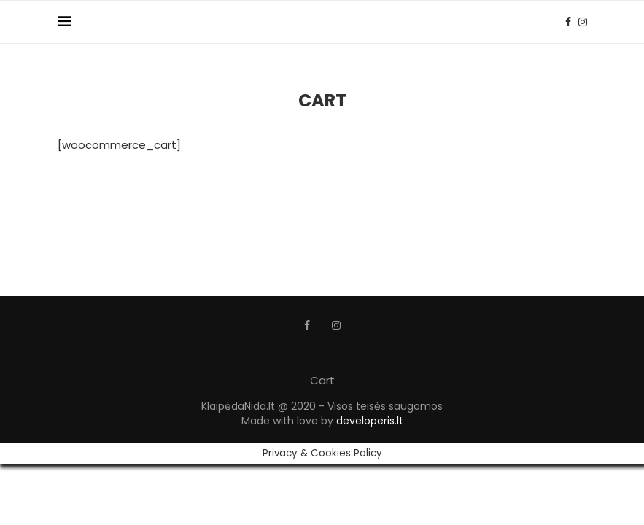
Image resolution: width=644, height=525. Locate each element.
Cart (322, 380)
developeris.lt (369, 420)
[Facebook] (568, 22)
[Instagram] (582, 22)
